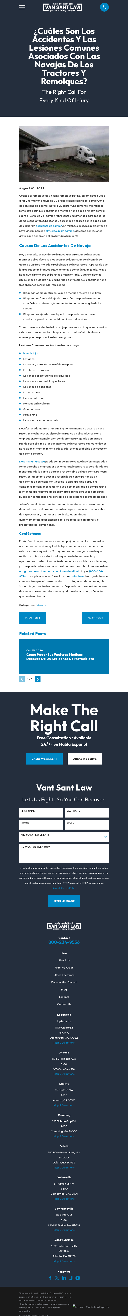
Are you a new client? (35, 834)
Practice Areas (64, 967)
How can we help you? (35, 846)
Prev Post (32, 618)
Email (70, 822)
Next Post (95, 618)
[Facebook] (50, 1278)
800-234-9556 (64, 942)
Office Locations (64, 975)
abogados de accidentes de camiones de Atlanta (49, 571)
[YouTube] (78, 1278)
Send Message (64, 901)
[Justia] (71, 1278)
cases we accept (44, 758)
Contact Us (64, 1004)
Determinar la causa (32, 461)
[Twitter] (57, 1278)
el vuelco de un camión (60, 230)
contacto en (76, 576)
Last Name (73, 810)
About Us (64, 960)
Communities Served (64, 982)
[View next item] (37, 679)
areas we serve (84, 758)
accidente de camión (49, 225)
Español (64, 997)
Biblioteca (42, 605)
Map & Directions (64, 1042)
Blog (64, 989)
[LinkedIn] (64, 1278)
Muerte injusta (32, 353)
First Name (28, 810)
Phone (25, 822)
